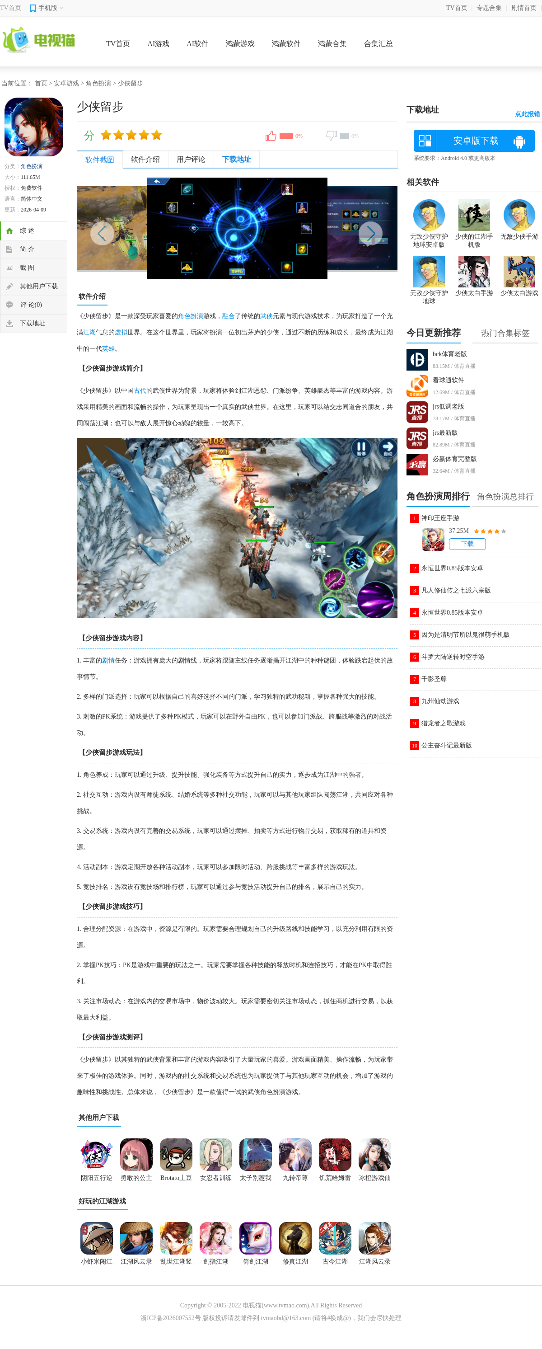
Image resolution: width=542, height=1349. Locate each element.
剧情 (108, 660)
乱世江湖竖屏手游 (176, 1264)
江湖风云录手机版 (375, 1264)
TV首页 (10, 8)
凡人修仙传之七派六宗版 (456, 590)
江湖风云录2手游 (136, 1264)
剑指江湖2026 (216, 1264)
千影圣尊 (434, 679)
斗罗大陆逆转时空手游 (453, 656)
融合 (228, 316)
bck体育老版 (450, 354)
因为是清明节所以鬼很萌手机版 (465, 634)
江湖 (89, 332)
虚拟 (121, 332)
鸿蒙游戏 (240, 43)
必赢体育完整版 (455, 459)
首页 (41, 83)
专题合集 (489, 8)
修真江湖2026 (295, 1264)
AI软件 (198, 43)
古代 (140, 390)
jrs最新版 (445, 432)
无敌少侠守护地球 (429, 293)
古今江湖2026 (335, 1264)
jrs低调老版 (448, 406)
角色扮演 (98, 83)
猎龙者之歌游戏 (443, 723)
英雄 (108, 348)
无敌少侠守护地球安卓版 (429, 237)
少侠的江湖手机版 (474, 237)
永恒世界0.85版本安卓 (452, 568)
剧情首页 (524, 8)
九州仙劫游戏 (440, 701)
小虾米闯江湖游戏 (96, 1264)
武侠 (266, 316)
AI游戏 (158, 43)
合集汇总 (378, 43)
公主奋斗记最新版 (446, 745)
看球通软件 (448, 380)
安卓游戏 (66, 83)
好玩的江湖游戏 (102, 1201)
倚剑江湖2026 (255, 1264)
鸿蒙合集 (332, 43)
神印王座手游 (440, 518)
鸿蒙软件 (286, 43)
